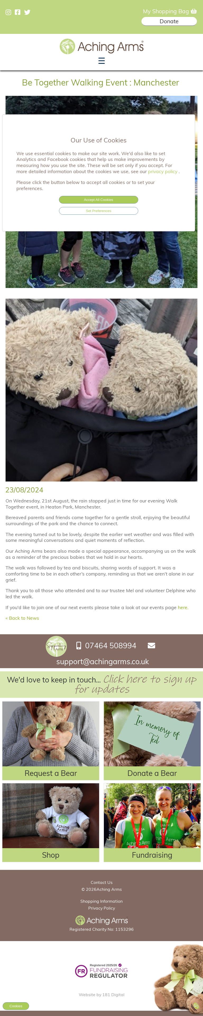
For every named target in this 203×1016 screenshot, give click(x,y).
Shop (50, 855)
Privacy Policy (101, 908)
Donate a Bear (152, 773)
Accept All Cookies (98, 200)
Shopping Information (101, 901)
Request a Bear (51, 773)
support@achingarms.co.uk (102, 661)
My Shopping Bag (170, 11)
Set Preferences (98, 211)
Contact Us (102, 882)
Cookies (16, 1006)
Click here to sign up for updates (135, 684)
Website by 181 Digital (101, 994)
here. (184, 607)
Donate (169, 21)
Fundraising (152, 855)
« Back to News (22, 618)
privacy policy (163, 171)
